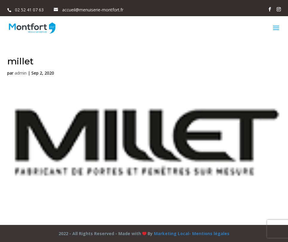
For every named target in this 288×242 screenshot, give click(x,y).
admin (21, 73)
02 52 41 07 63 (29, 10)
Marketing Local (171, 233)
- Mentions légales (209, 233)
